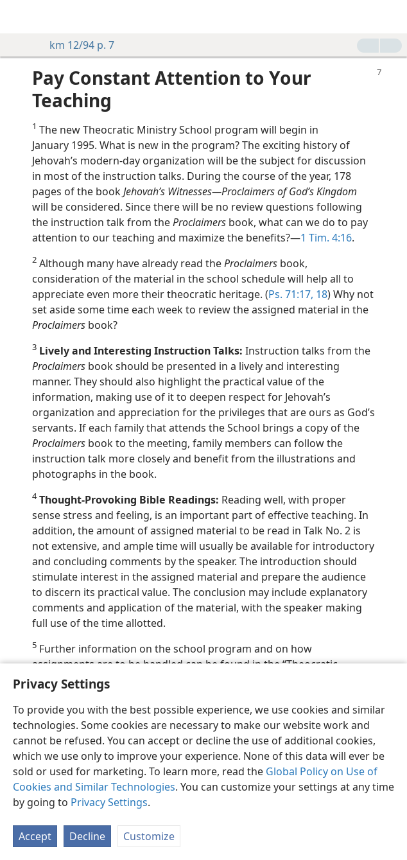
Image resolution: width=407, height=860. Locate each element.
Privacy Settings (109, 802)
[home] (19, 17)
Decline (87, 836)
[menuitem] (19, 17)
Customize (149, 836)
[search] (391, 16)
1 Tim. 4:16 (326, 238)
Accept (35, 836)
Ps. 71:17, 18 (297, 294)
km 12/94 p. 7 (75, 45)
